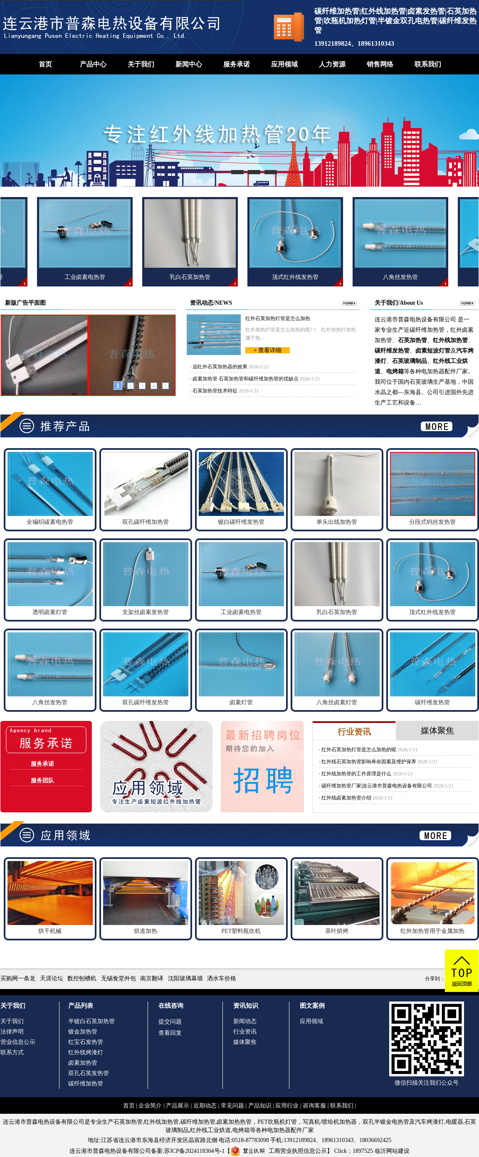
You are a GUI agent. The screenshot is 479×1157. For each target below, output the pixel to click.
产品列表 (80, 1005)
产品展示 (177, 1106)
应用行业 (287, 1106)
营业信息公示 (17, 1042)
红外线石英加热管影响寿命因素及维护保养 (368, 762)
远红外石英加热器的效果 (220, 367)
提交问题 (170, 1022)
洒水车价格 (221, 978)
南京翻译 (151, 978)
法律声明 (12, 1032)
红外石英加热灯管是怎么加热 (277, 318)
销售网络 (380, 64)
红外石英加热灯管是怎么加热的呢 (358, 749)
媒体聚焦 (245, 1042)
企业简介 (150, 1106)
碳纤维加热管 (85, 1084)
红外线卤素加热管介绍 (346, 798)
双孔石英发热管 (88, 1073)
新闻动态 (245, 1021)
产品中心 (93, 64)
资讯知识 (245, 1005)
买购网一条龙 (17, 978)
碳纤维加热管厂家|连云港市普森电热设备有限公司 (376, 786)
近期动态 (205, 1106)
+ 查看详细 (267, 350)
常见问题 (232, 1106)
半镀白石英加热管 (91, 1021)
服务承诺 (236, 64)
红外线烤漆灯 (85, 1052)
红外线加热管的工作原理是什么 (356, 774)
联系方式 (12, 1052)
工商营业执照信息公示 (278, 1151)
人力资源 (332, 64)
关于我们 (141, 64)
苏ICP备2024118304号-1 (194, 1151)
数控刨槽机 (81, 978)
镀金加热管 (82, 1032)
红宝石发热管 (85, 1042)
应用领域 (284, 64)
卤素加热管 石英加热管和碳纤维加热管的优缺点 (246, 379)
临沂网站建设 (392, 1151)
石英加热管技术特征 (215, 391)
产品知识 (260, 1106)
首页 (45, 64)
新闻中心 (188, 64)
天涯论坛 (51, 978)
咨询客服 (314, 1106)
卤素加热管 (82, 1063)
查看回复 (170, 1033)
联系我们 (428, 64)
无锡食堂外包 (118, 978)
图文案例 (312, 1005)
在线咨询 (170, 1005)
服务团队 (42, 780)
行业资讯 (245, 1032)
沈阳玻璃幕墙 (185, 978)
